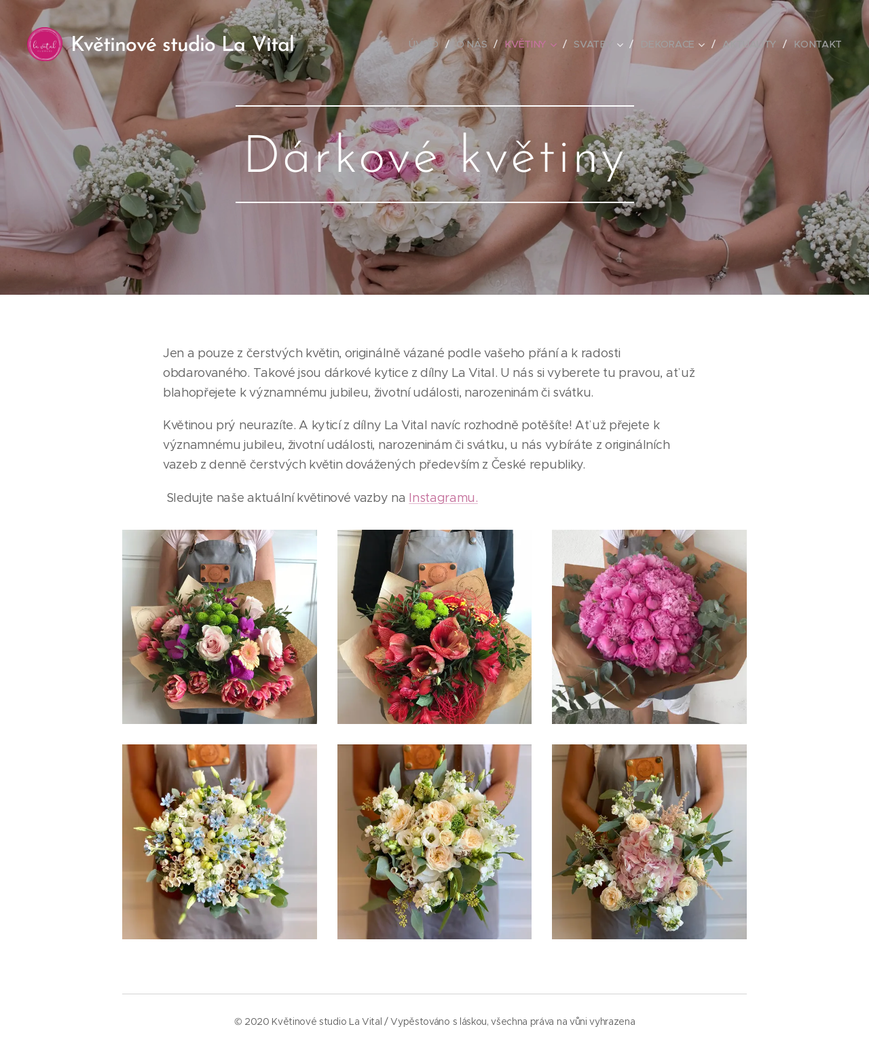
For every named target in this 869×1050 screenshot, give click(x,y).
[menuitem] (429, 44)
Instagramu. (443, 497)
